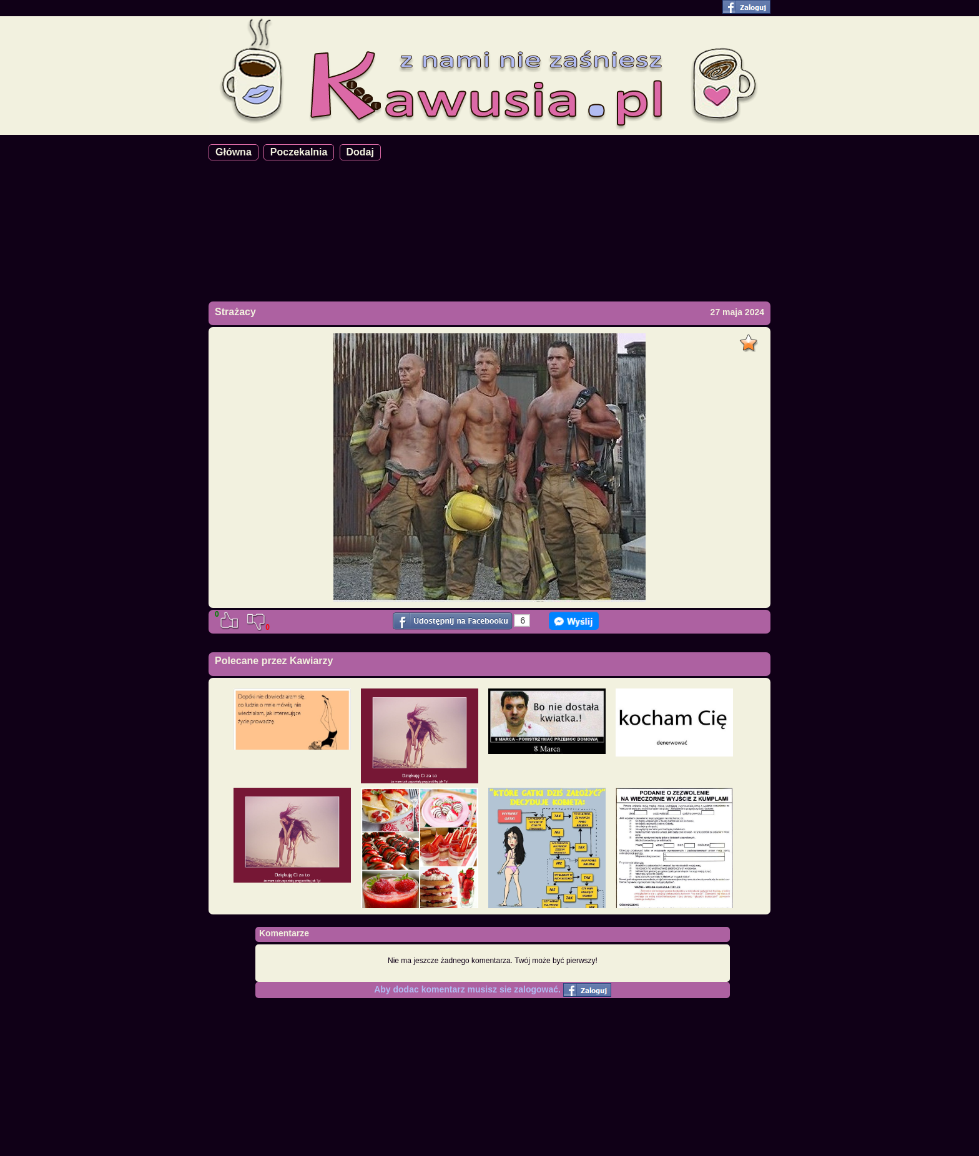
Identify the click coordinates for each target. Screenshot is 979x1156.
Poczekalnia (299, 152)
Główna (233, 152)
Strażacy (235, 311)
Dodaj (360, 152)
